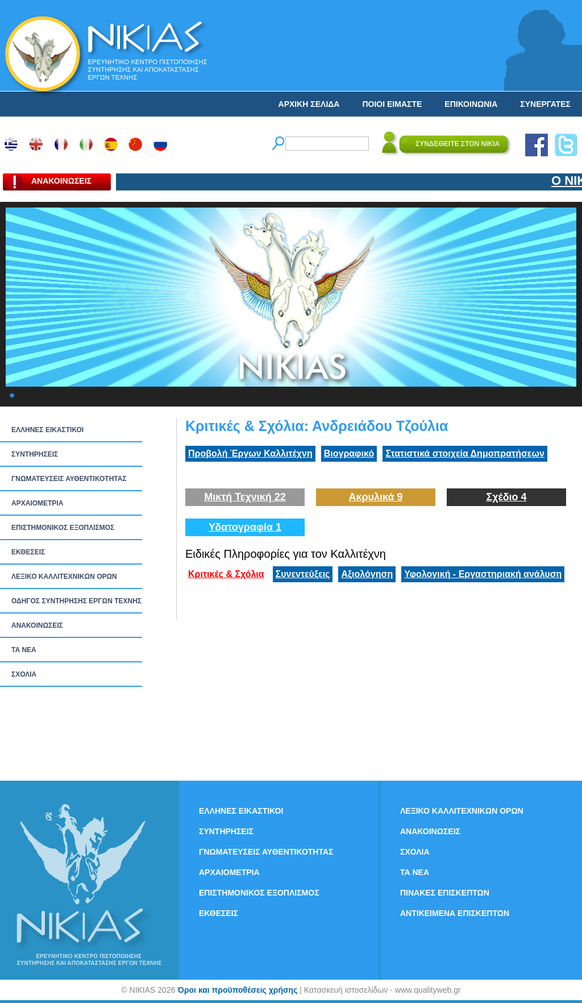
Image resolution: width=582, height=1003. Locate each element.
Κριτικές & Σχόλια (226, 574)
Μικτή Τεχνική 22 (245, 497)
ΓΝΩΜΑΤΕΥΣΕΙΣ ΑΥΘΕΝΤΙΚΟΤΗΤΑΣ (69, 479)
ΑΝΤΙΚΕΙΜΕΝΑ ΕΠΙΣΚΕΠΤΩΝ (454, 913)
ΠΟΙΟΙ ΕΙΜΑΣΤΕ (392, 104)
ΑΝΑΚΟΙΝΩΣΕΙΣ (37, 625)
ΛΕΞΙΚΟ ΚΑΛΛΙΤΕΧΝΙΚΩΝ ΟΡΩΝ (64, 577)
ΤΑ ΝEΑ (23, 650)
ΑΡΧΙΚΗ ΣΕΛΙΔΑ (309, 104)
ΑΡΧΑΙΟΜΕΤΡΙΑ (37, 503)
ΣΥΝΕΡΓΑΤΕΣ (545, 104)
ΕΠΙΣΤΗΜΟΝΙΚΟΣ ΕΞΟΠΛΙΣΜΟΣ (62, 528)
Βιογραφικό (349, 453)
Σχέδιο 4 (506, 497)
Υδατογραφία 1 (245, 527)
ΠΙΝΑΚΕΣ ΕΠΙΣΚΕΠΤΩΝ (444, 892)
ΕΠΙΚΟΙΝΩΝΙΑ (470, 104)
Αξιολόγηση (367, 574)
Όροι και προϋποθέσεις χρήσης (237, 989)
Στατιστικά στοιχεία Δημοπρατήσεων (464, 453)
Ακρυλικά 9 (375, 497)
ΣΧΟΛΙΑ (23, 674)
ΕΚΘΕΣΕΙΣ (28, 552)
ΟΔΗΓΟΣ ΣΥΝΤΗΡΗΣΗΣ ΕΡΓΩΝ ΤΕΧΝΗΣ (76, 601)
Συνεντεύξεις (303, 574)
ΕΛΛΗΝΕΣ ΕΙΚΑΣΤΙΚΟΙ (47, 430)
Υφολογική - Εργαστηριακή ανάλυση (483, 574)
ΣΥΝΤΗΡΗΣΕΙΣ (34, 454)
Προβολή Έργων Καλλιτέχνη (250, 453)
